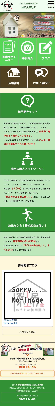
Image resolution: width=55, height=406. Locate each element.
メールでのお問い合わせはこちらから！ (27, 373)
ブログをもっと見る (27, 332)
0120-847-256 (27, 367)
